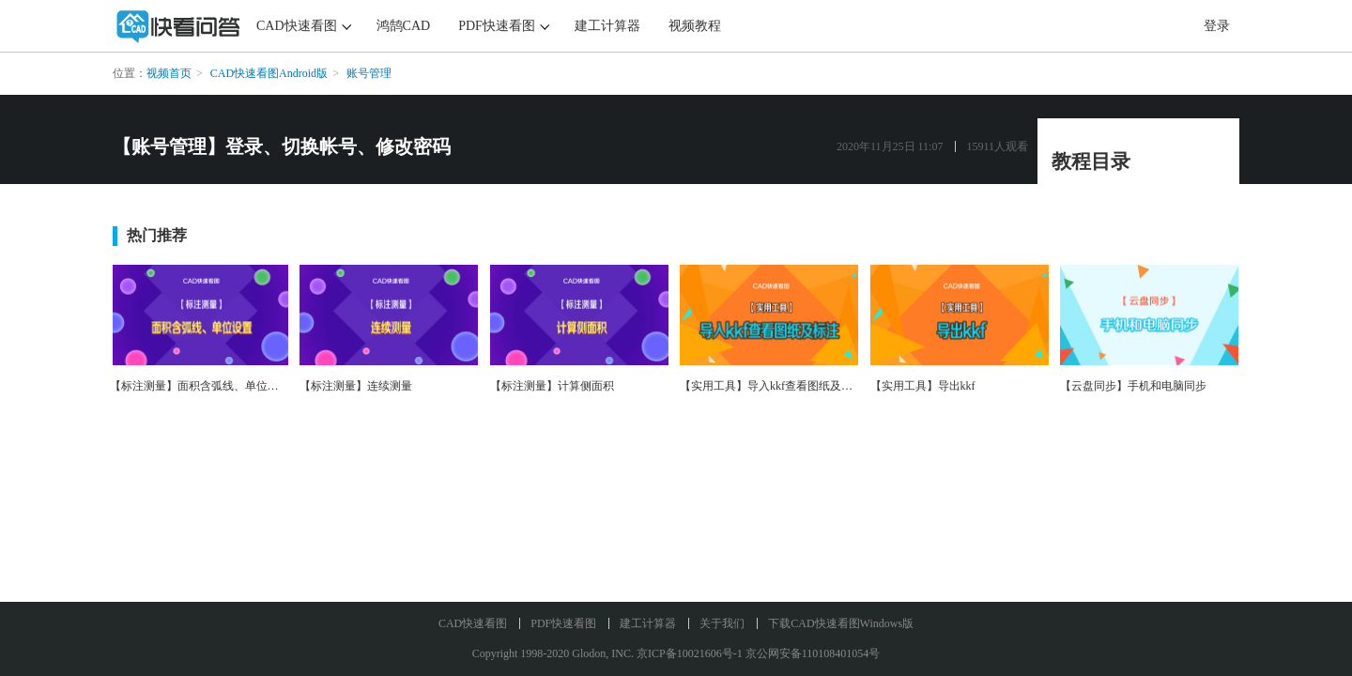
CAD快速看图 (296, 26)
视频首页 (169, 73)
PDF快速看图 (496, 26)
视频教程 (694, 26)
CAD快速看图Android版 (269, 73)
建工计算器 (607, 26)
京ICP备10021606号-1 (690, 653)
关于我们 (722, 623)
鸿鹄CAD (403, 26)
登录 (1217, 26)
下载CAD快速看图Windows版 (841, 623)
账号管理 (369, 73)
